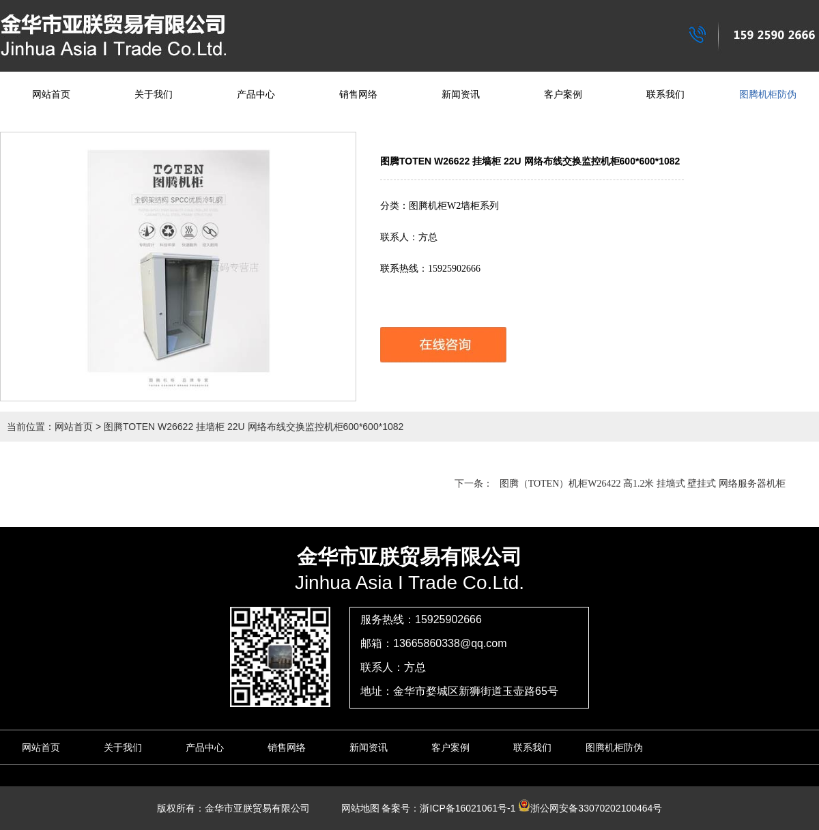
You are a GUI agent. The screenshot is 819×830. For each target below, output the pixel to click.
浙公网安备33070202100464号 (590, 808)
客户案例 (563, 94)
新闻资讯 (461, 94)
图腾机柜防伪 (767, 94)
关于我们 (153, 94)
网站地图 (355, 808)
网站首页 (51, 94)
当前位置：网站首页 (50, 426)
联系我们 (665, 94)
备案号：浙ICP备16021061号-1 (448, 808)
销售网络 (358, 94)
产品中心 (256, 94)
